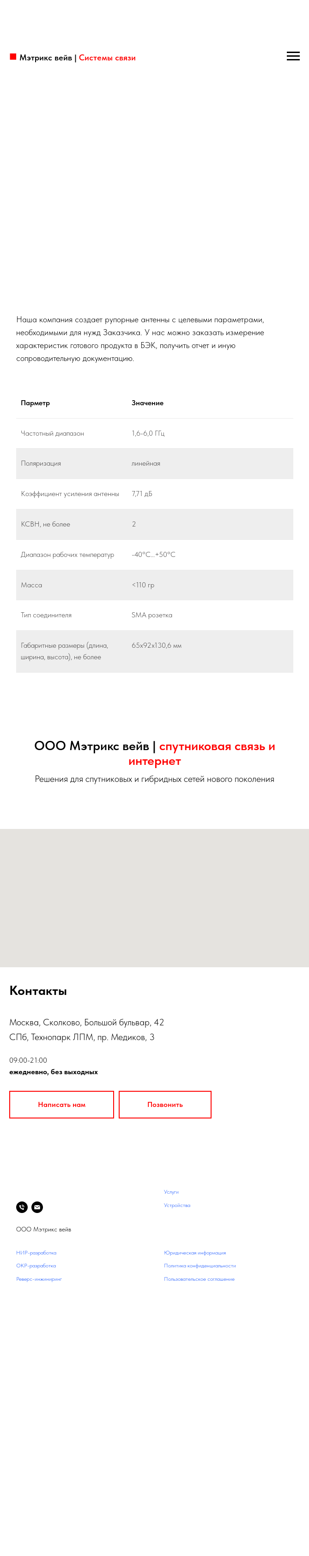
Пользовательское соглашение (199, 1279)
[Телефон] (22, 1207)
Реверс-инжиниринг (39, 1279)
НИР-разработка (36, 1252)
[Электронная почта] (37, 1207)
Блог (21, 1292)
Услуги (171, 1192)
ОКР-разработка (36, 1265)
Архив (23, 1305)
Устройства (177, 1205)
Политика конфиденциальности (200, 1265)
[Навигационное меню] (293, 56)
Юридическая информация (195, 1252)
